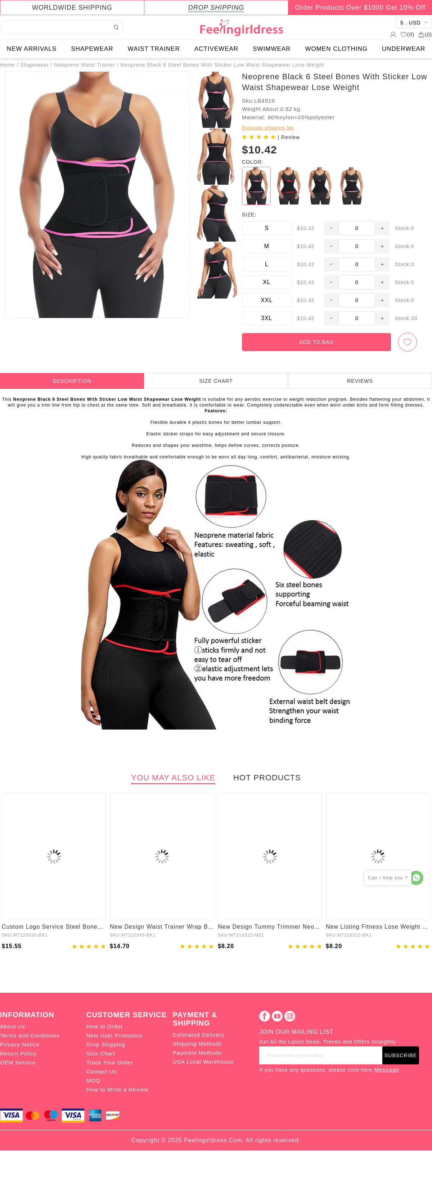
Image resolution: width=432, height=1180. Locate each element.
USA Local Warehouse (203, 1062)
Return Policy (18, 1053)
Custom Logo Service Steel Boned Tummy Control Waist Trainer (54, 927)
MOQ (93, 1080)
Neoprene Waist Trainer (84, 65)
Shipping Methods (197, 1044)
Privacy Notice (20, 1044)
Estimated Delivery (198, 1035)
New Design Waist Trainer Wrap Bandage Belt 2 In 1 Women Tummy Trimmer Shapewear (162, 927)
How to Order (104, 1026)
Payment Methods (197, 1053)
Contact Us (101, 1071)
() (407, 34)
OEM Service (18, 1062)
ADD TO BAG (316, 342)
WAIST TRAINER (154, 48)
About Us (12, 1026)
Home (7, 65)
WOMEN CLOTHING (336, 48)
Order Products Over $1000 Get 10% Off (360, 7)
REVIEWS (360, 381)
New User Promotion (114, 1035)
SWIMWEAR (272, 48)
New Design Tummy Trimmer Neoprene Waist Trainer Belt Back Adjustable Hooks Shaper (270, 927)
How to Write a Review (117, 1089)
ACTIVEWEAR (216, 48)
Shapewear (34, 65)
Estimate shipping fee (268, 127)
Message (386, 1070)
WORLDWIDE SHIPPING (72, 7)
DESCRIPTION (72, 381)
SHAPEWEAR (92, 48)
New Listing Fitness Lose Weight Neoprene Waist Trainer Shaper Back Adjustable (378, 927)
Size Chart (100, 1053)
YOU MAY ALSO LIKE (173, 777)
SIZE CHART (216, 381)
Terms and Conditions (29, 1035)
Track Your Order (109, 1062)
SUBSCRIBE (400, 1055)
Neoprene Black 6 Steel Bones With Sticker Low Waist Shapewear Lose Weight (222, 65)
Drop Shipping (105, 1044)
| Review (289, 137)
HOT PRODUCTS (267, 777)
